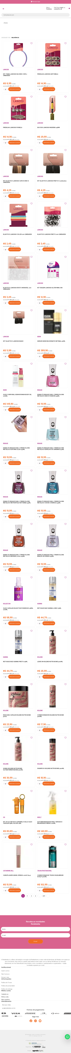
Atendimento (6, 1001)
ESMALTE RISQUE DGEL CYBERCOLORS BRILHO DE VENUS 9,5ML (50, 555)
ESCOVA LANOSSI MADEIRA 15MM (48, 127)
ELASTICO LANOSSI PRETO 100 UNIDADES (51, 234)
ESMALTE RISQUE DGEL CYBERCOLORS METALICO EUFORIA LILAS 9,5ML (16, 448)
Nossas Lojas (5, 977)
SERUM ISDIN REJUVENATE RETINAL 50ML (51, 341)
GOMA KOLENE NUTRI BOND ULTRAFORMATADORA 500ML (13, 769)
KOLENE (40, 657)
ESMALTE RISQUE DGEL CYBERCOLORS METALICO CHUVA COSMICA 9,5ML (50, 502)
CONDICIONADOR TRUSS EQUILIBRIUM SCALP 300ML (50, 876)
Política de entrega (6, 989)
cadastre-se (58, 9)
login (61, 7)
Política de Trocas (6, 982)
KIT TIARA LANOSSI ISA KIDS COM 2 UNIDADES (15, 74)
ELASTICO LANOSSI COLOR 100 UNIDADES (17, 234)
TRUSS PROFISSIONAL (44, 870)
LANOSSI (6, 69)
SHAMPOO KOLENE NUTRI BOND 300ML (50, 768)
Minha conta (6, 991)
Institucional (6, 967)
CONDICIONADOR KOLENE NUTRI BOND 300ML (50, 715)
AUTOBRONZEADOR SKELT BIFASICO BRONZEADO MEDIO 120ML (49, 822)
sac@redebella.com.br (8, 1008)
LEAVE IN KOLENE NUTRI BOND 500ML (50, 661)
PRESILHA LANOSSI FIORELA (12, 127)
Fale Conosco (5, 974)
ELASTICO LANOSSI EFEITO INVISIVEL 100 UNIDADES (17, 288)
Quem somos (5, 971)
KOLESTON (6, 603)
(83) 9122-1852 (6, 1005)
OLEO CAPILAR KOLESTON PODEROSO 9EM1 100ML (18, 608)
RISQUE (39, 390)
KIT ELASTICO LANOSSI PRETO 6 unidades (51, 181)
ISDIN (39, 336)
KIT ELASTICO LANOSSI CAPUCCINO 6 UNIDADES (16, 181)
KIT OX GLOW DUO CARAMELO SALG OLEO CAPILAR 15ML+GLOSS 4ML (17, 822)
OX (4, 817)
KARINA (39, 603)
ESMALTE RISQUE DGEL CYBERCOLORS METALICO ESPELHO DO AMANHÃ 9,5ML (50, 448)
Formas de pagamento (35, 1010)
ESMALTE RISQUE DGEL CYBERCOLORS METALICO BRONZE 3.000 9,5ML (16, 555)
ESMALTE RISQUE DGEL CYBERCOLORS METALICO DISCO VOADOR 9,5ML (50, 395)
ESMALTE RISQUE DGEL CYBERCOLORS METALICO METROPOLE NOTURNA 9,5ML (17, 502)
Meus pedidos (5, 999)
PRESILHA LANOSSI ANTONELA (47, 74)
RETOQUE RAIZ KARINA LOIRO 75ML (49, 608)
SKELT (39, 817)
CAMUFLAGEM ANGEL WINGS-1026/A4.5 (17, 875)
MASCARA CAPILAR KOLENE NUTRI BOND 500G (17, 715)
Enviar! (35, 941)
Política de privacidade (8, 986)
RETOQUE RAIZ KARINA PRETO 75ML (15, 661)
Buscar (65, 15)
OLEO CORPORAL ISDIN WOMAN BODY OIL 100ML (17, 395)
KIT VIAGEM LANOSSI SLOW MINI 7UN (49, 287)
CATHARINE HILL (8, 870)
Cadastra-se (4, 994)
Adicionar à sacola (14, 89)
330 (44, 896)
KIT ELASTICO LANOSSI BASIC (13, 341)
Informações (6, 979)
